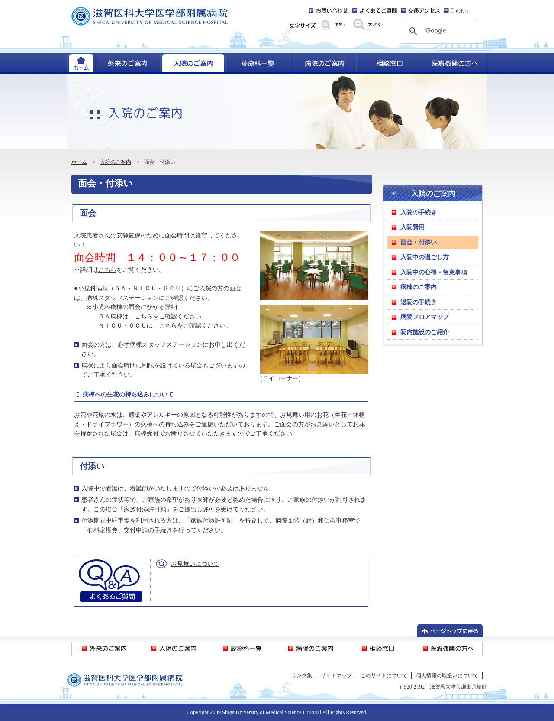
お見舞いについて (195, 563)
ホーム (79, 162)
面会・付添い (105, 183)
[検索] (437, 31)
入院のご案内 (115, 162)
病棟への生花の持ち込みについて (128, 394)
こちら (107, 269)
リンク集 (301, 675)
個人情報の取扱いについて (447, 675)
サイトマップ (336, 675)
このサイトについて (384, 675)
